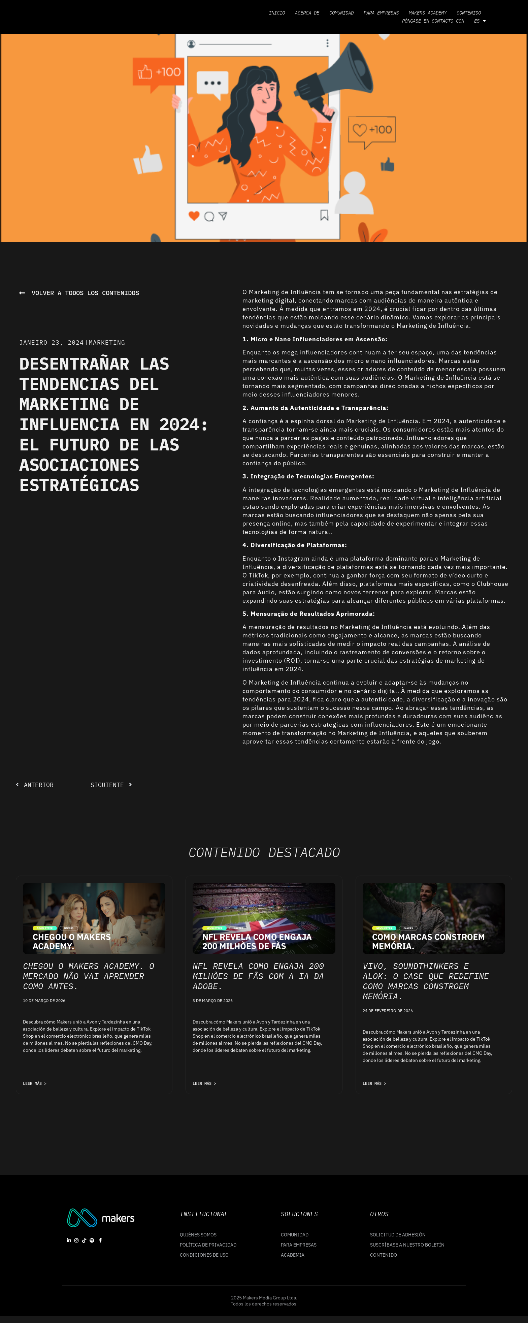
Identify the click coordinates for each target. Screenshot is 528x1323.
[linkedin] (69, 1240)
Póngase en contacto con (433, 21)
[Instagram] (76, 1240)
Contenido (469, 13)
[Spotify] (92, 1240)
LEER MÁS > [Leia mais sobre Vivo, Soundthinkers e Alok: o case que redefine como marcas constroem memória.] (374, 1083)
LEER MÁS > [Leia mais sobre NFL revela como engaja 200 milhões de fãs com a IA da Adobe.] (204, 1083)
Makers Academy (428, 13)
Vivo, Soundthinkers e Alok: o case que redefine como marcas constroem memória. (426, 981)
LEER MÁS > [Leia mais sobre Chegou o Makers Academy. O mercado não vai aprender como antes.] (34, 1083)
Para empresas (381, 13)
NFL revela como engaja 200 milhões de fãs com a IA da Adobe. (258, 975)
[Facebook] (100, 1240)
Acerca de (307, 13)
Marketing (107, 342)
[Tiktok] (84, 1240)
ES (480, 21)
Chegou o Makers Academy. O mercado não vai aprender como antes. (88, 975)
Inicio (277, 13)
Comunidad (341, 13)
